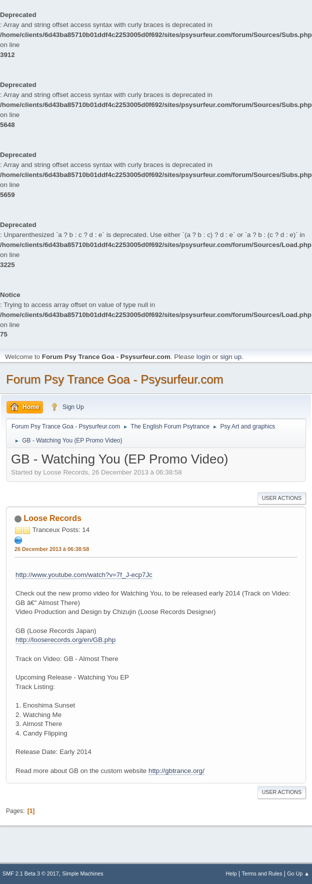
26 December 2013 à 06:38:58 (51, 549)
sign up (231, 356)
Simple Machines (83, 873)
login (203, 356)
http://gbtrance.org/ (176, 770)
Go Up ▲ (298, 873)
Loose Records (52, 518)
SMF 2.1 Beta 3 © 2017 (30, 873)
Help (231, 873)
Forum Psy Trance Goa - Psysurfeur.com (115, 379)
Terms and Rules (262, 873)
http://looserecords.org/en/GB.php (66, 640)
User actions (282, 498)
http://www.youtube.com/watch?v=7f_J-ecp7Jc (84, 574)
